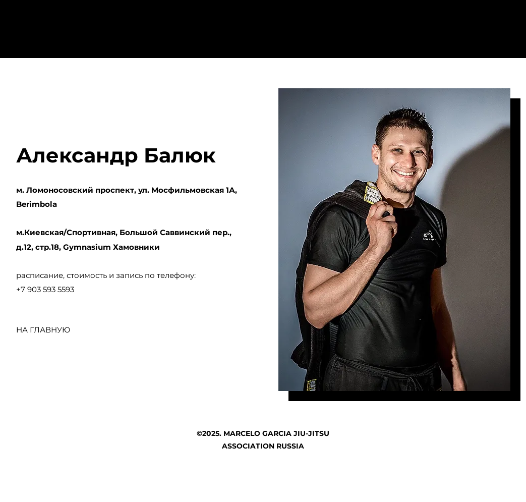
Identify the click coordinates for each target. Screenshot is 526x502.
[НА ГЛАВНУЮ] (43, 330)
